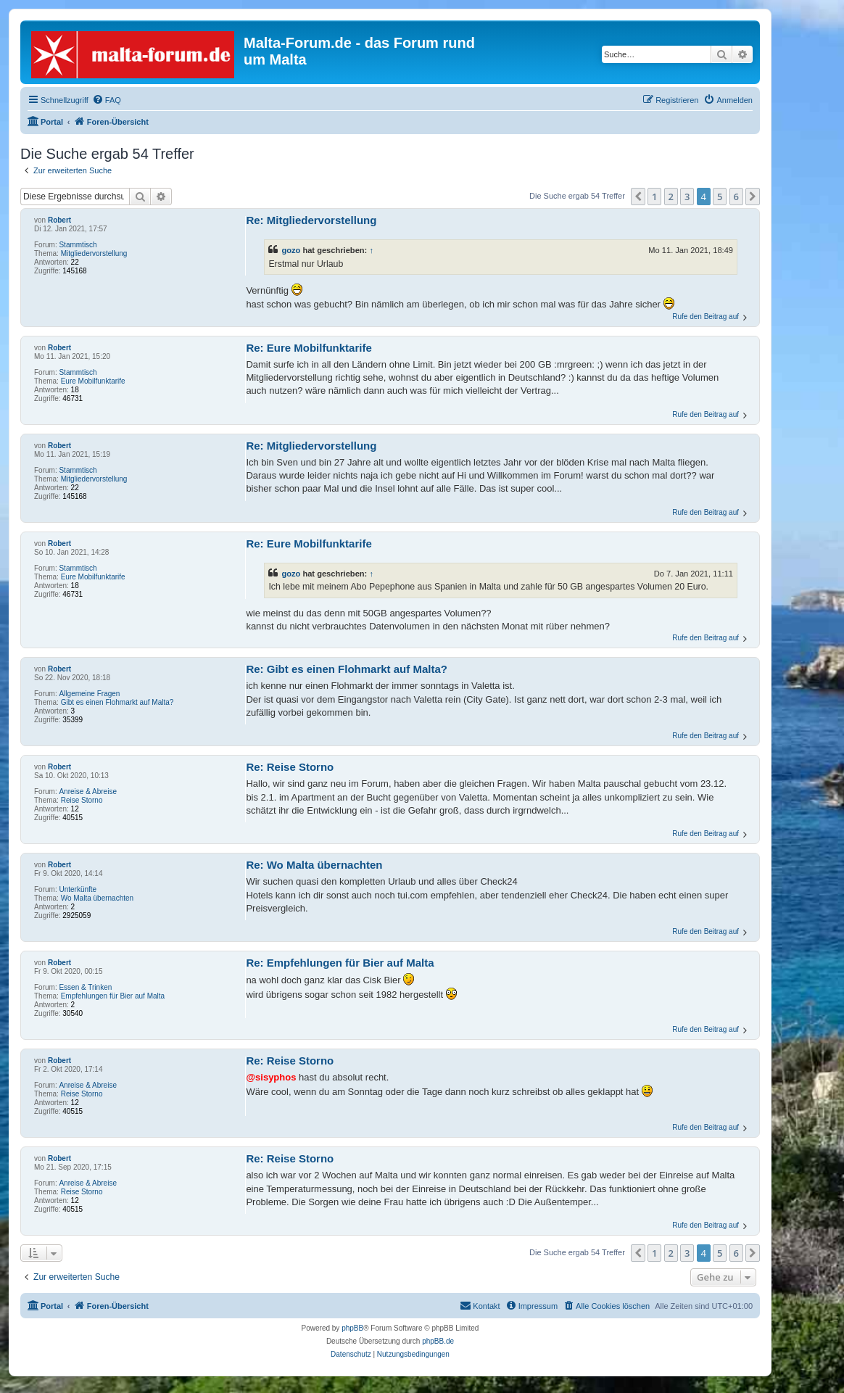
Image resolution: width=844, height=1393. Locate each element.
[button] (638, 196)
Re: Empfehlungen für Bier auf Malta (340, 962)
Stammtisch (77, 245)
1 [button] (654, 196)
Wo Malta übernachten (97, 898)
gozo (290, 250)
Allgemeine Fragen (89, 694)
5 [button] (719, 196)
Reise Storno (82, 800)
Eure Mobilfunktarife (93, 381)
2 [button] (671, 196)
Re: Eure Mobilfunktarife (308, 348)
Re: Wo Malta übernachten (314, 865)
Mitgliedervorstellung (94, 253)
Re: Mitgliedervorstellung (311, 220)
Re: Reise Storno (290, 767)
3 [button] (687, 196)
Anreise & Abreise (88, 791)
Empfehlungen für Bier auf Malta (113, 996)
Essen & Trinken (85, 987)
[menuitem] (106, 100)
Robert (59, 220)
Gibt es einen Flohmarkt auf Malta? (117, 702)
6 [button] (736, 196)
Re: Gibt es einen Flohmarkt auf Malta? (346, 669)
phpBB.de (438, 1341)
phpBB (352, 1328)
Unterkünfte (77, 889)
